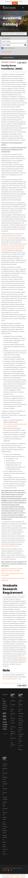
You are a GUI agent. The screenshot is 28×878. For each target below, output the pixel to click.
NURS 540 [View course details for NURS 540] (6, 238)
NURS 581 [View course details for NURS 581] (12, 248)
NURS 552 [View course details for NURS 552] (6, 246)
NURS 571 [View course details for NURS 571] (21, 656)
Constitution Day (5, 804)
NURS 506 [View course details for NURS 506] (7, 236)
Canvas (20, 716)
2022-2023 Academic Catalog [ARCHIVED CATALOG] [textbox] (14, 34)
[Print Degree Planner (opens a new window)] (18, 63)
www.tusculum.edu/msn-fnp (10, 546)
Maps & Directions (13, 733)
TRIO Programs (20, 741)
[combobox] (14, 33)
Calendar (16, 1)
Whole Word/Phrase (9, 48)
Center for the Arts (20, 729)
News (21, 1)
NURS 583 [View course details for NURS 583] (18, 248)
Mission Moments (5, 837)
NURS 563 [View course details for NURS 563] (18, 246)
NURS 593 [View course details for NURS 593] (4, 250)
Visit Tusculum (13, 745)
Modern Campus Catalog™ (17, 877)
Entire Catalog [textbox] (6, 41)
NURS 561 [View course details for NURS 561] (12, 246)
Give (15, 3)
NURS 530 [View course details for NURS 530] (19, 236)
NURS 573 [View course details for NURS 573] (6, 248)
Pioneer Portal (8, 1)
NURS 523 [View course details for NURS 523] (13, 236)
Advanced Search (6, 52)
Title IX (4, 854)
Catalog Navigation (8, 57)
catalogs (6, 875)
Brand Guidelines (5, 784)
